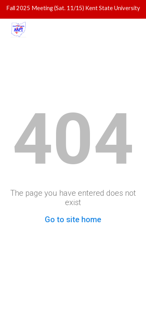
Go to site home (73, 219)
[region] (73, 9)
